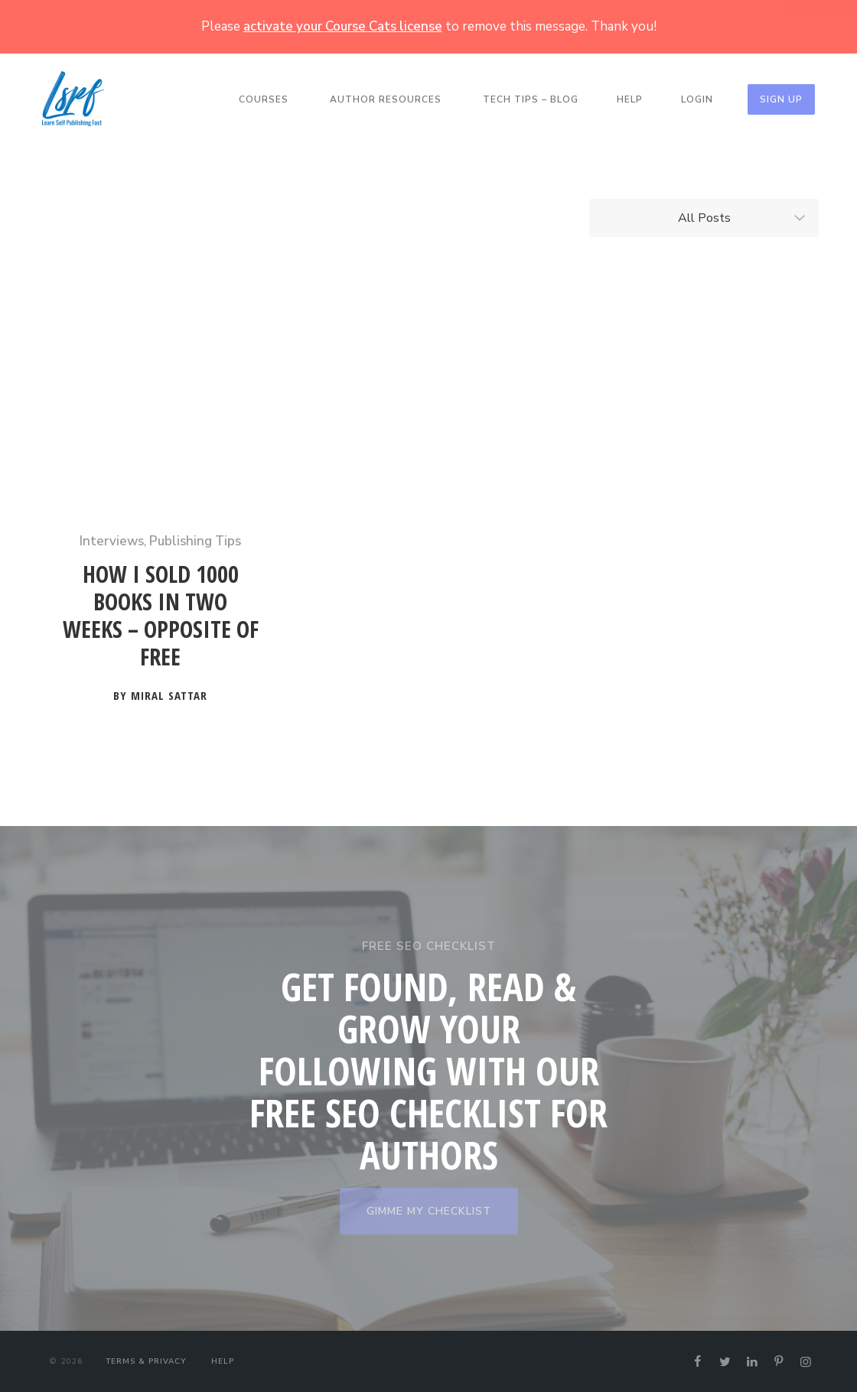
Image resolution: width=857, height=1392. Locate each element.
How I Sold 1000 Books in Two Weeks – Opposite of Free (161, 616)
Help (630, 99)
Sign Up (781, 99)
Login (697, 99)
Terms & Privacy (146, 1361)
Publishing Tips (195, 541)
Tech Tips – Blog (530, 99)
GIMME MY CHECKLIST (429, 1211)
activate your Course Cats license (342, 26)
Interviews (112, 541)
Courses (263, 99)
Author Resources (386, 99)
